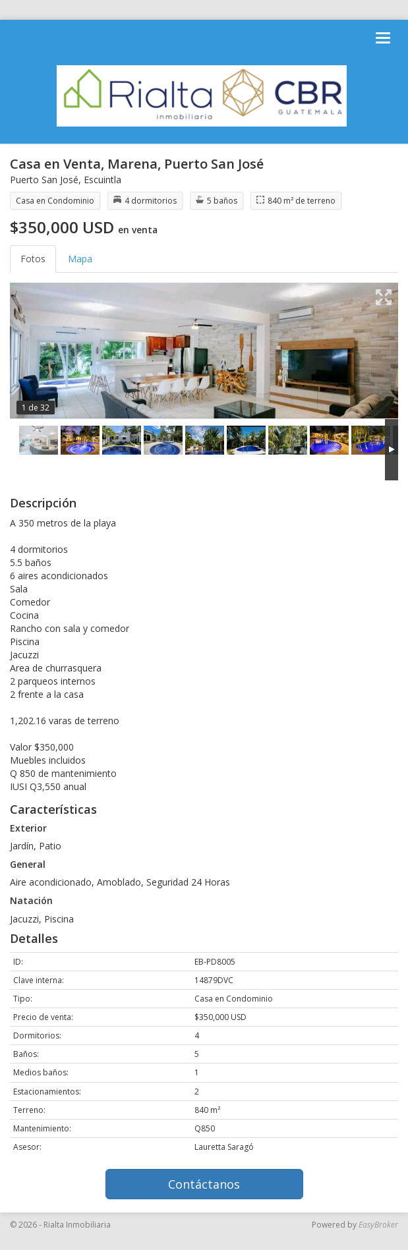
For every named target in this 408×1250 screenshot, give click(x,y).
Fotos (32, 258)
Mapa (80, 258)
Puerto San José (44, 179)
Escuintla (102, 179)
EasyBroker (378, 1224)
